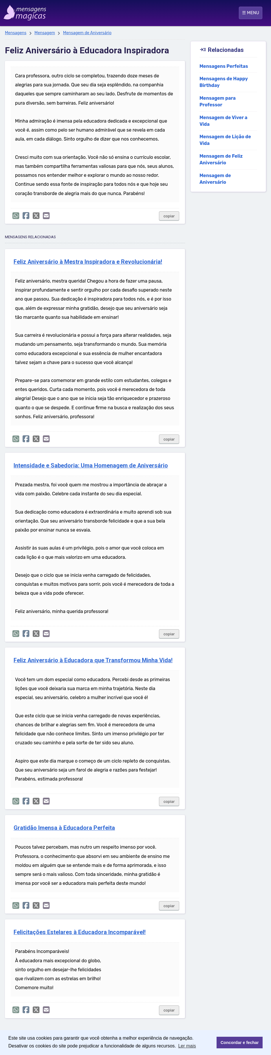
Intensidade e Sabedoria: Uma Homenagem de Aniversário (91, 465)
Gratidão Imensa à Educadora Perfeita (64, 828)
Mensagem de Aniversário (87, 32)
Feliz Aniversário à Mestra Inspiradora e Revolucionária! (88, 262)
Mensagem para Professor (217, 101)
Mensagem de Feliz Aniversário (221, 159)
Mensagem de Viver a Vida (223, 121)
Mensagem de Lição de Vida (225, 140)
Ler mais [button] (187, 1045)
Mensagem (44, 32)
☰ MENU (250, 12)
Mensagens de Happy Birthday (223, 82)
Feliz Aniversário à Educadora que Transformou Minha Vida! (93, 660)
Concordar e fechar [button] (240, 1042)
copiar (169, 216)
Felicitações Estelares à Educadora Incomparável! (80, 932)
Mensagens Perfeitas (223, 66)
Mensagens (15, 32)
